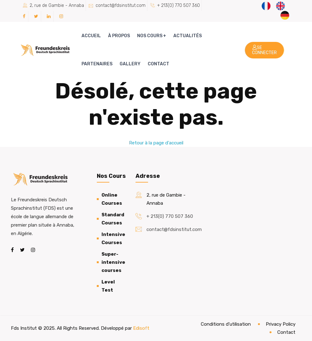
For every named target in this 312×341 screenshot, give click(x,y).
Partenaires (97, 64)
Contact (158, 64)
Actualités (187, 35)
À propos (119, 35)
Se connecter (264, 50)
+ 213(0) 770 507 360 (178, 5)
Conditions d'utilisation (226, 324)
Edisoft (141, 328)
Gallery (130, 64)
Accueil (91, 35)
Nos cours (149, 35)
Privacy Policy (280, 324)
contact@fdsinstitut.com (121, 5)
